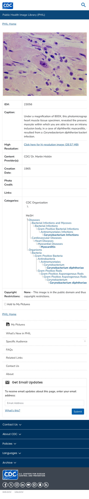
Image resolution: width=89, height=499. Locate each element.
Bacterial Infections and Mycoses (51, 223)
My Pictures (15, 324)
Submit (78, 411)
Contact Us (12, 366)
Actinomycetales (51, 262)
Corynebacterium (54, 265)
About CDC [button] (12, 434)
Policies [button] (10, 443)
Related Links (14, 358)
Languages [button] (12, 453)
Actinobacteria (46, 259)
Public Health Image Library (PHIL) (24, 15)
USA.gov (19, 492)
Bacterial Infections (46, 226)
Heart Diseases (44, 241)
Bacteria (37, 253)
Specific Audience (16, 341)
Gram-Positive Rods (50, 271)
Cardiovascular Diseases (47, 238)
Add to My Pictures (18, 304)
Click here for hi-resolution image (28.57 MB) (51, 144)
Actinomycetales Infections (57, 232)
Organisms (35, 250)
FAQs (9, 349)
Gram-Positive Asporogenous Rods (62, 274)
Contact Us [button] (12, 424)
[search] (83, 5)
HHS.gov (7, 492)
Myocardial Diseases (50, 244)
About (9, 374)
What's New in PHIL (18, 333)
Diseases (34, 220)
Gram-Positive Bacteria (49, 256)
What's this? (12, 410)
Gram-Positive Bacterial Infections (58, 229)
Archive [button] (10, 462)
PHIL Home (9, 24)
